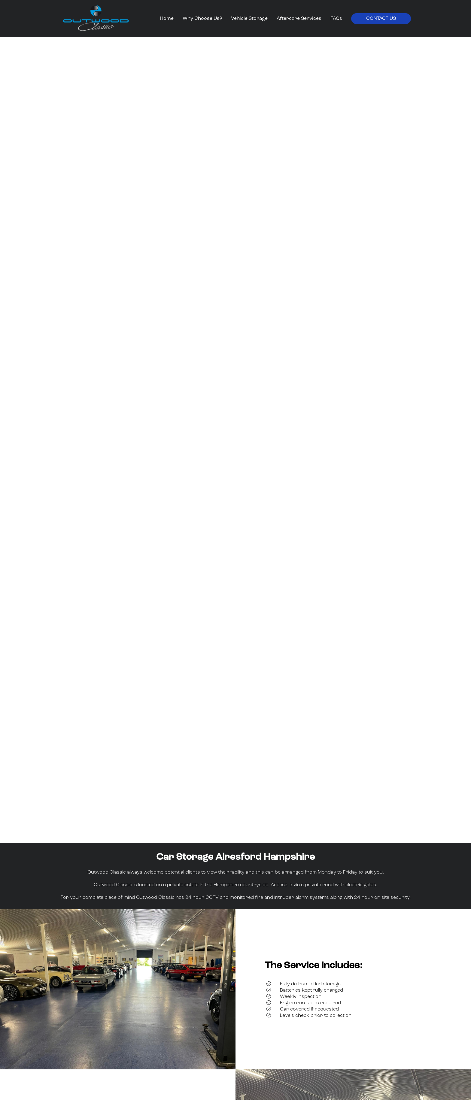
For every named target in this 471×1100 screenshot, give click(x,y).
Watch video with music (235, 822)
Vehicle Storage (249, 18)
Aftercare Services (299, 18)
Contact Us (381, 18)
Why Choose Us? (202, 18)
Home (167, 18)
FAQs (336, 18)
